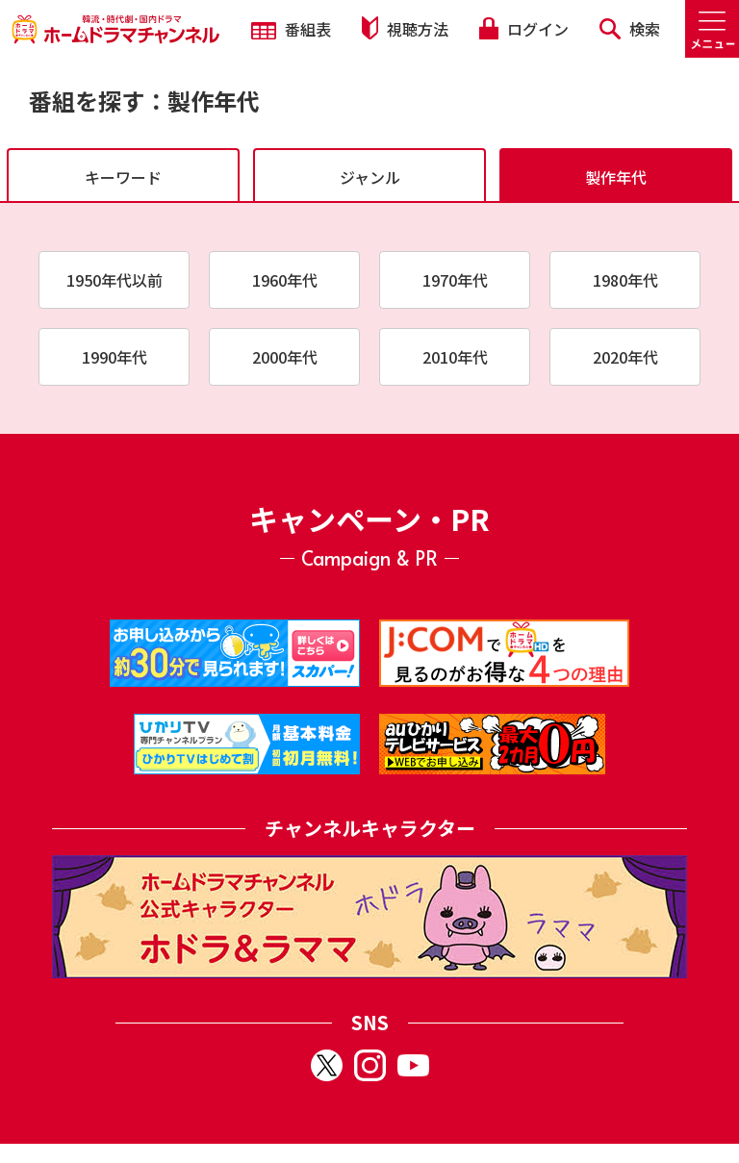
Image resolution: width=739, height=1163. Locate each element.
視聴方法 (405, 28)
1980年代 (625, 279)
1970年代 (455, 279)
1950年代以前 (114, 279)
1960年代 (285, 279)
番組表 (291, 28)
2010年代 (455, 356)
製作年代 (616, 177)
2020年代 (625, 356)
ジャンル (370, 177)
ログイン (523, 28)
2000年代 (285, 356)
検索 (629, 28)
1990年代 (114, 356)
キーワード (123, 177)
